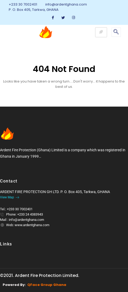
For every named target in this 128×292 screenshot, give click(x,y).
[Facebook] (53, 18)
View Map (9, 197)
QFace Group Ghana (46, 284)
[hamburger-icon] (101, 32)
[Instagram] (74, 18)
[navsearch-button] (116, 32)
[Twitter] (63, 18)
